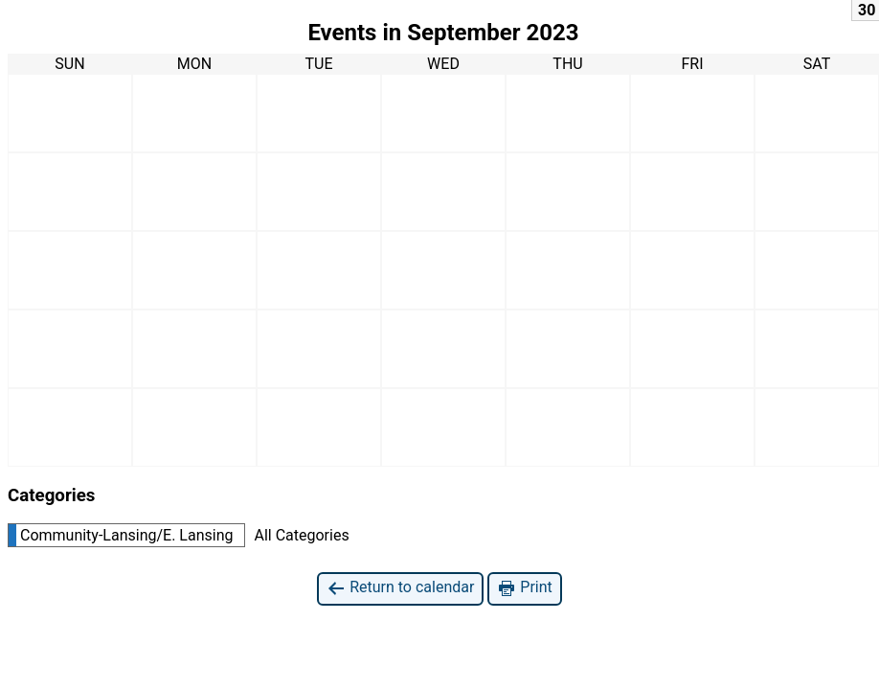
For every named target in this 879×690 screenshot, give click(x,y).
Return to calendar (400, 588)
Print (524, 588)
